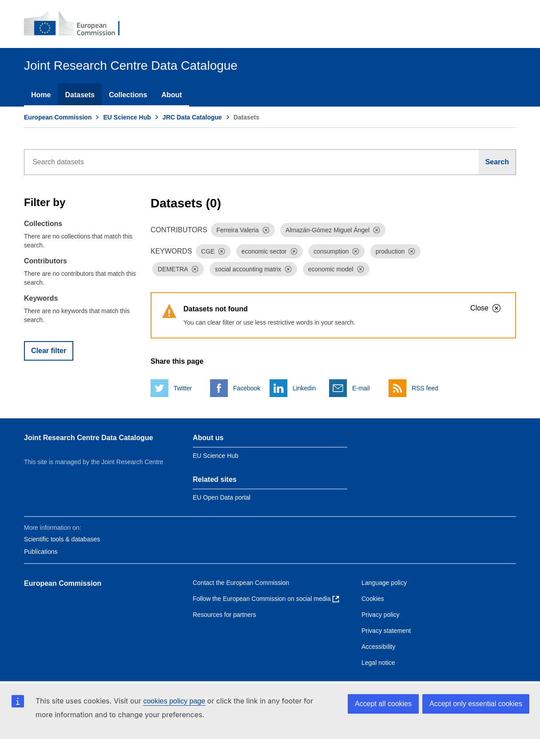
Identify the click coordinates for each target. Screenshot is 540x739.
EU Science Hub (127, 117)
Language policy (384, 582)
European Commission (57, 117)
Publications (41, 551)
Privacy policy (380, 614)
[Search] (497, 162)
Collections (128, 95)
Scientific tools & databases (62, 539)
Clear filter (48, 350)
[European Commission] (77, 24)
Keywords (41, 298)
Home (41, 95)
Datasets (80, 95)
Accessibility (378, 646)
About (171, 95)
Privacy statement (386, 630)
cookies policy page (174, 701)
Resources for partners (224, 614)
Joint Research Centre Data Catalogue (88, 437)
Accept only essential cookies (475, 703)
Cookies (372, 598)
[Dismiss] (266, 230)
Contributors (45, 261)
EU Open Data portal (221, 497)
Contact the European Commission (241, 582)
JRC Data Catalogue (192, 117)
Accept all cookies (383, 703)
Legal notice (378, 662)
